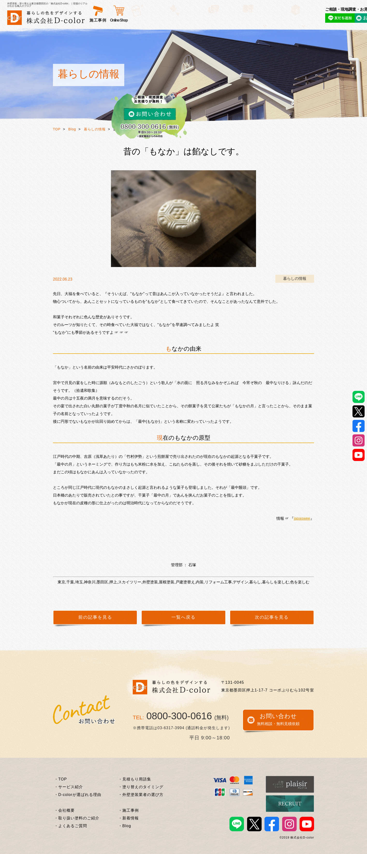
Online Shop (259, 20)
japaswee (302, 518)
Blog (72, 129)
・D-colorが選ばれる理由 (77, 795)
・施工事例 (128, 810)
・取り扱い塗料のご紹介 (76, 818)
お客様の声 (158, 20)
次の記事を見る (272, 617)
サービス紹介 (102, 20)
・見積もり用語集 (134, 779)
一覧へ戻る (183, 617)
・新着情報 (128, 818)
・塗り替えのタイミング (140, 787)
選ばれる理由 (131, 20)
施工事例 (180, 20)
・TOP (60, 779)
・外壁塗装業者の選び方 (140, 795)
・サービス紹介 (68, 787)
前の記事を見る (95, 617)
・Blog (124, 826)
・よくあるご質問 (70, 826)
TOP (57, 129)
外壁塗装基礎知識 (210, 20)
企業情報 (238, 20)
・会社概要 (64, 810)
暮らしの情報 (95, 129)
